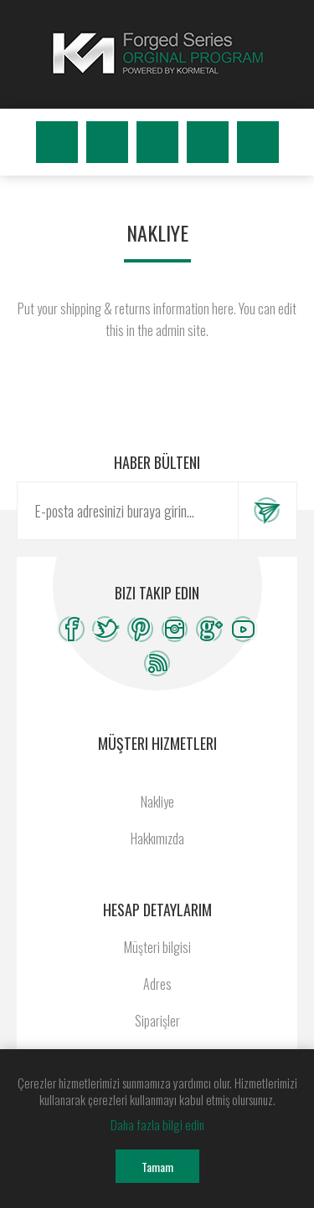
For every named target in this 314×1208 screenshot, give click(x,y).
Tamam (157, 1166)
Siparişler (157, 1021)
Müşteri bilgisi (157, 947)
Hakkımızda (157, 838)
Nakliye (157, 802)
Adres (157, 984)
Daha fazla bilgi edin (157, 1124)
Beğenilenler (208, 142)
